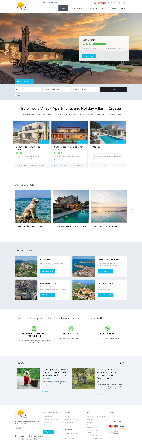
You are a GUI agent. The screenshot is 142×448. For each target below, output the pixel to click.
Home (63, 8)
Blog (114, 8)
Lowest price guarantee (94, 430)
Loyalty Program (92, 435)
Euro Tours (48, 378)
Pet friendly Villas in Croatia (30, 226)
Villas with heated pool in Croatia (71, 226)
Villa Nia (96, 147)
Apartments (92, 8)
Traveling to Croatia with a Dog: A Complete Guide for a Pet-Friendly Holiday (55, 372)
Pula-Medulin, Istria (48, 283)
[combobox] (57, 89)
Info (123, 8)
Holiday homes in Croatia (52, 419)
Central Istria (45, 260)
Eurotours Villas (22, 423)
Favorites (112, 2)
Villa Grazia (88, 40)
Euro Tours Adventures (94, 438)
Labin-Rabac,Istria (105, 283)
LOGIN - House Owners (94, 433)
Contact (89, 422)
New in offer (69, 422)
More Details (89, 56)
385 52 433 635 (51, 2)
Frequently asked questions (96, 416)
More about (46, 391)
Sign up (48, 432)
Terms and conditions (72, 433)
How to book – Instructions (74, 436)
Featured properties (71, 419)
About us (90, 419)
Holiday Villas (76, 8)
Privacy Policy (70, 439)
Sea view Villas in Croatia (105, 226)
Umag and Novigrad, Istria (109, 260)
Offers (104, 8)
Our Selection (48, 425)
